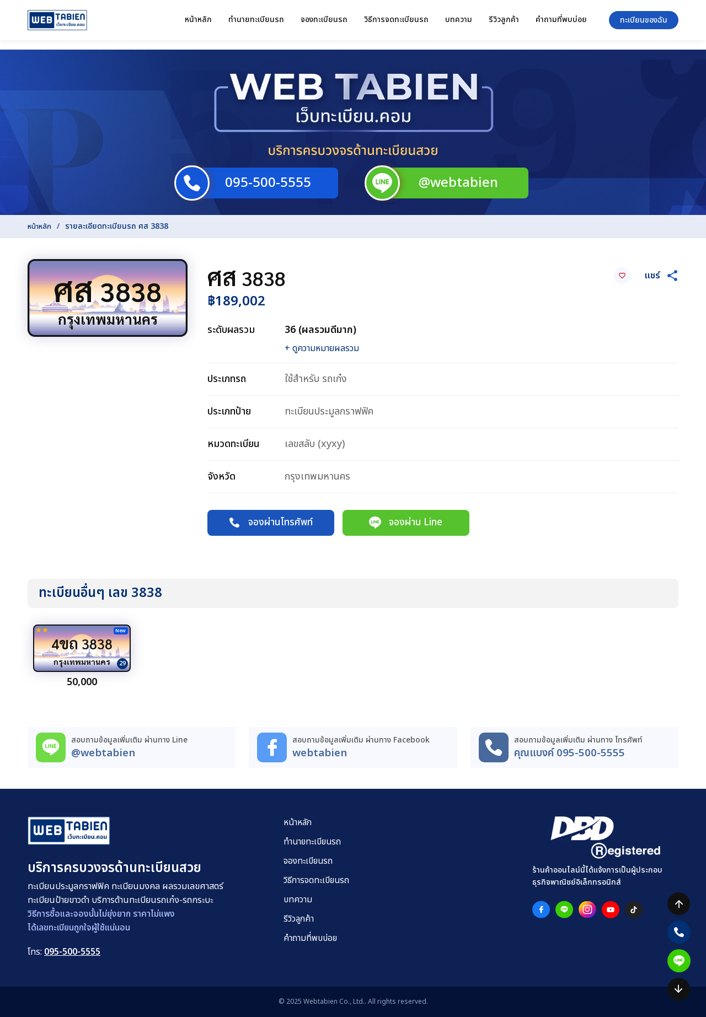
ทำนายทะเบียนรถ (256, 24)
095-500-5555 (72, 952)
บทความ (458, 24)
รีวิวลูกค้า (504, 24)
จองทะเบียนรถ (324, 24)
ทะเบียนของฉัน (643, 24)
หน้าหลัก (198, 24)
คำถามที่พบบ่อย (561, 24)
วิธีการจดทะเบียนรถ (396, 24)
